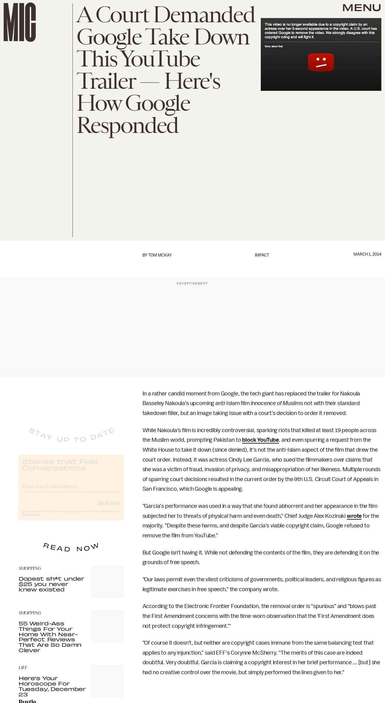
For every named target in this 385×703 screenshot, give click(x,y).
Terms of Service (103, 516)
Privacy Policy (31, 519)
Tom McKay (160, 255)
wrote (354, 516)
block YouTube (260, 440)
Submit (109, 508)
